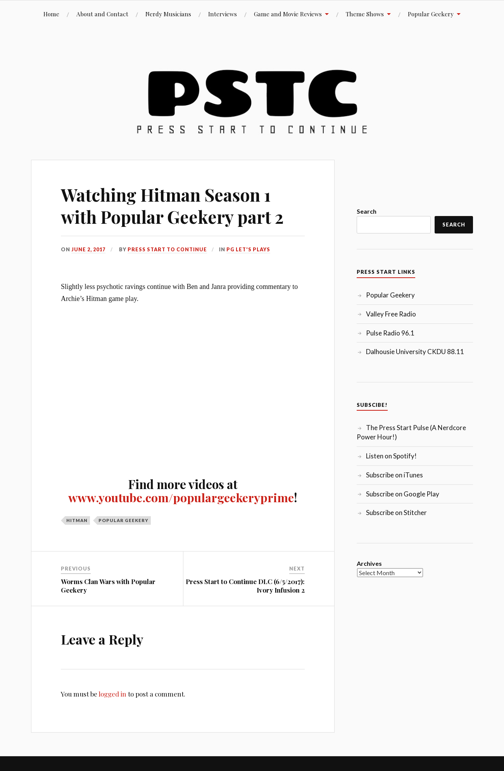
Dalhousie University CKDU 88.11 (415, 351)
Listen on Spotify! (391, 456)
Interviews (222, 14)
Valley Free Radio (391, 314)
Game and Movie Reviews (288, 14)
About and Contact (102, 14)
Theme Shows (365, 14)
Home (51, 14)
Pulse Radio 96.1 (390, 333)
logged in (112, 694)
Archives (369, 563)
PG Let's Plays (249, 249)
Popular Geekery (431, 14)
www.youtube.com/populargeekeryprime (181, 497)
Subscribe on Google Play (402, 494)
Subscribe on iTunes (394, 475)
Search (366, 211)
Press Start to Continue (168, 249)
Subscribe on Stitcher (396, 512)
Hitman (77, 519)
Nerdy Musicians (168, 14)
